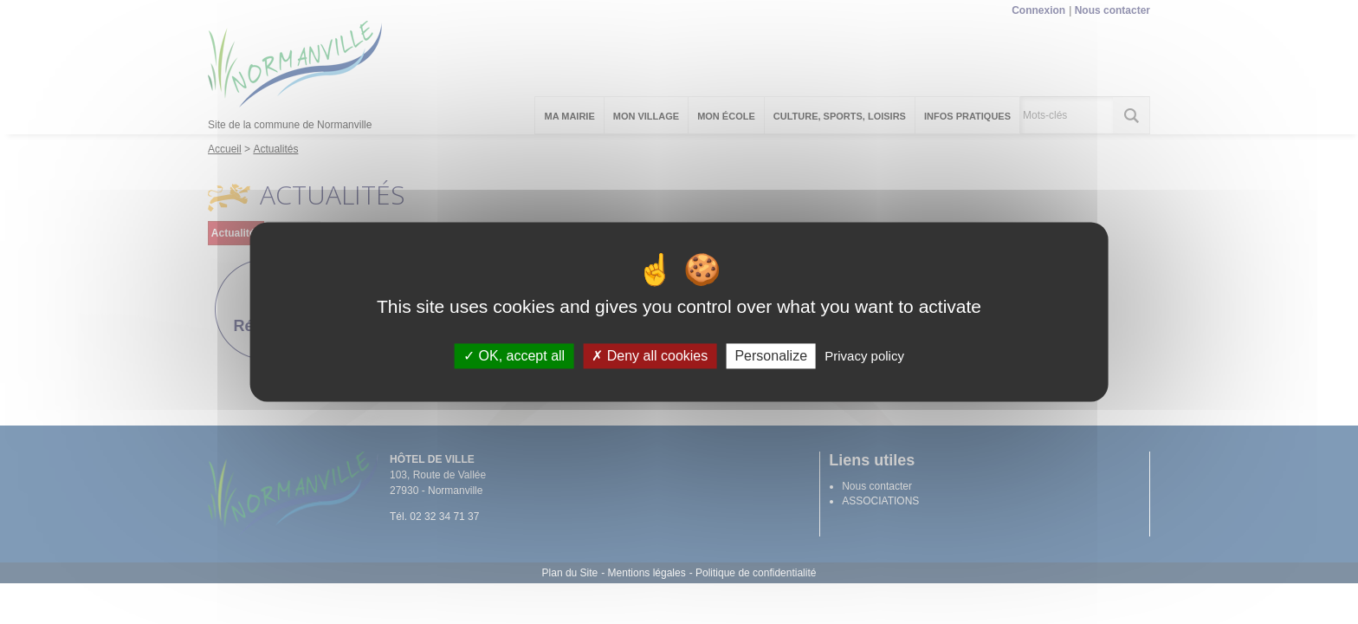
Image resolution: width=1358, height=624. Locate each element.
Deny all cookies (650, 355)
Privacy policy (864, 355)
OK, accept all (514, 355)
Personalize (770, 355)
